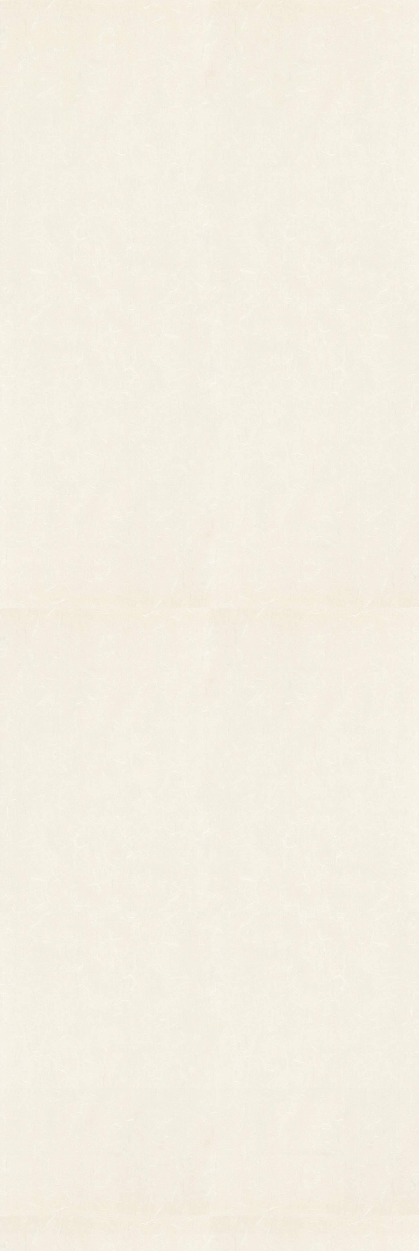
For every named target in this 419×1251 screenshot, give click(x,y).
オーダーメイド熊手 (103, 1152)
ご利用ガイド (312, 11)
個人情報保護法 (263, 1150)
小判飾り (152, 1136)
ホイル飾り (154, 1152)
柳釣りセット (98, 1173)
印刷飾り (152, 1144)
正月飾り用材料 (158, 1160)
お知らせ (261, 11)
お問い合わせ (364, 11)
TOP (106, 11)
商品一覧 (154, 11)
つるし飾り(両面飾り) (163, 1168)
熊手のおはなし (209, 11)
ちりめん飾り (156, 1184)
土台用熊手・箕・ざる (163, 1199)
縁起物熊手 (78, 1145)
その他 (92, 1144)
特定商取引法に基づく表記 (250, 1161)
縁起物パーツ (134, 1147)
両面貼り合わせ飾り (161, 1176)
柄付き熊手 (96, 1136)
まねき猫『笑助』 (101, 1181)
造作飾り (152, 1191)
